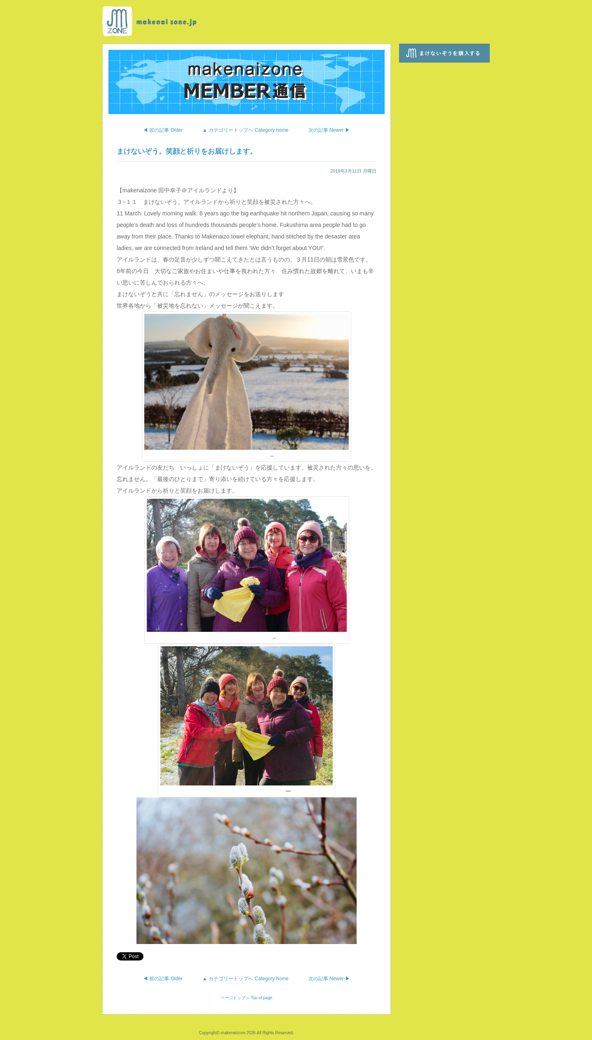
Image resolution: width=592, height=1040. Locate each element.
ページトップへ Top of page (246, 998)
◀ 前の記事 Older (163, 130)
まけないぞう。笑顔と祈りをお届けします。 (187, 151)
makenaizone (151, 21)
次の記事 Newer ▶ (329, 130)
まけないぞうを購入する (444, 53)
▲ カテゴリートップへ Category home (245, 130)
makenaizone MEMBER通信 (246, 82)
